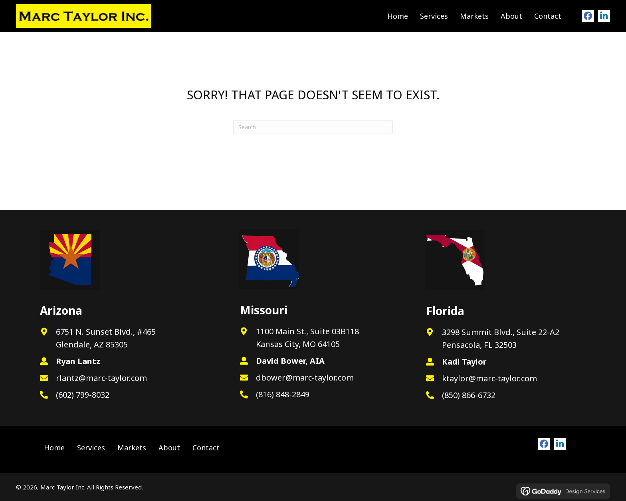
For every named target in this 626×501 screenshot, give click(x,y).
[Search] (313, 127)
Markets (131, 447)
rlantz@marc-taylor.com (101, 378)
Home (54, 447)
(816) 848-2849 (282, 394)
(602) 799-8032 (82, 394)
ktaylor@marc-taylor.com (489, 378)
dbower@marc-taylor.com (305, 377)
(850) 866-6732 (468, 395)
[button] (588, 16)
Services (91, 447)
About (169, 447)
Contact (206, 447)
